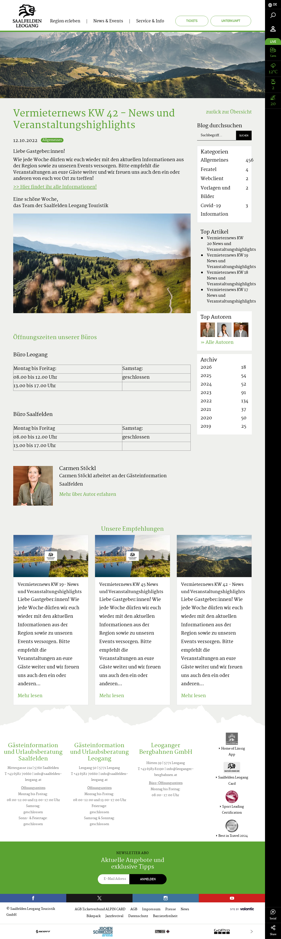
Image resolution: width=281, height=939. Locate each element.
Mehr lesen (30, 696)
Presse (170, 909)
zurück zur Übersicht (229, 112)
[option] (132, 931)
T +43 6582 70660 (18, 774)
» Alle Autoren (216, 342)
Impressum (151, 909)
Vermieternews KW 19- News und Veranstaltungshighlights (50, 588)
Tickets (191, 21)
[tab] (273, 4)
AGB (133, 909)
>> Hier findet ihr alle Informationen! (55, 187)
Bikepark (93, 916)
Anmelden (148, 879)
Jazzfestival (114, 916)
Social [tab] (273, 914)
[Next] (252, 931)
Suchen (243, 135)
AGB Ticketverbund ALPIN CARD (100, 909)
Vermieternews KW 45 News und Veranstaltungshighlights (131, 588)
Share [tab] (273, 930)
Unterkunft (230, 21)
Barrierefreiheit (165, 916)
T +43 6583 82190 (151, 769)
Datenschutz (138, 916)
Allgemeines (52, 140)
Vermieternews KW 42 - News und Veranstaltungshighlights (213, 588)
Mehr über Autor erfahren (87, 494)
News (185, 909)
